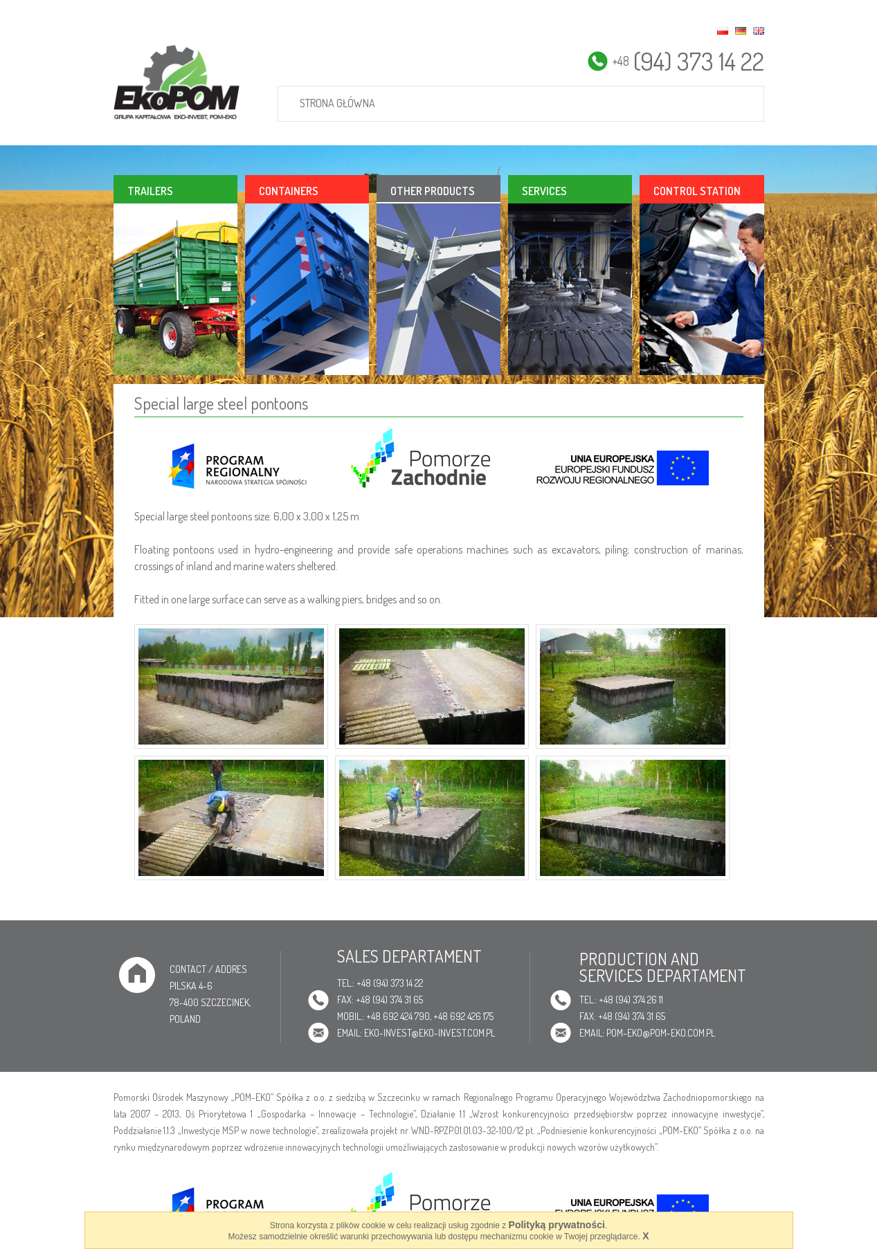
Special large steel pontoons (221, 403)
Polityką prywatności (557, 1224)
